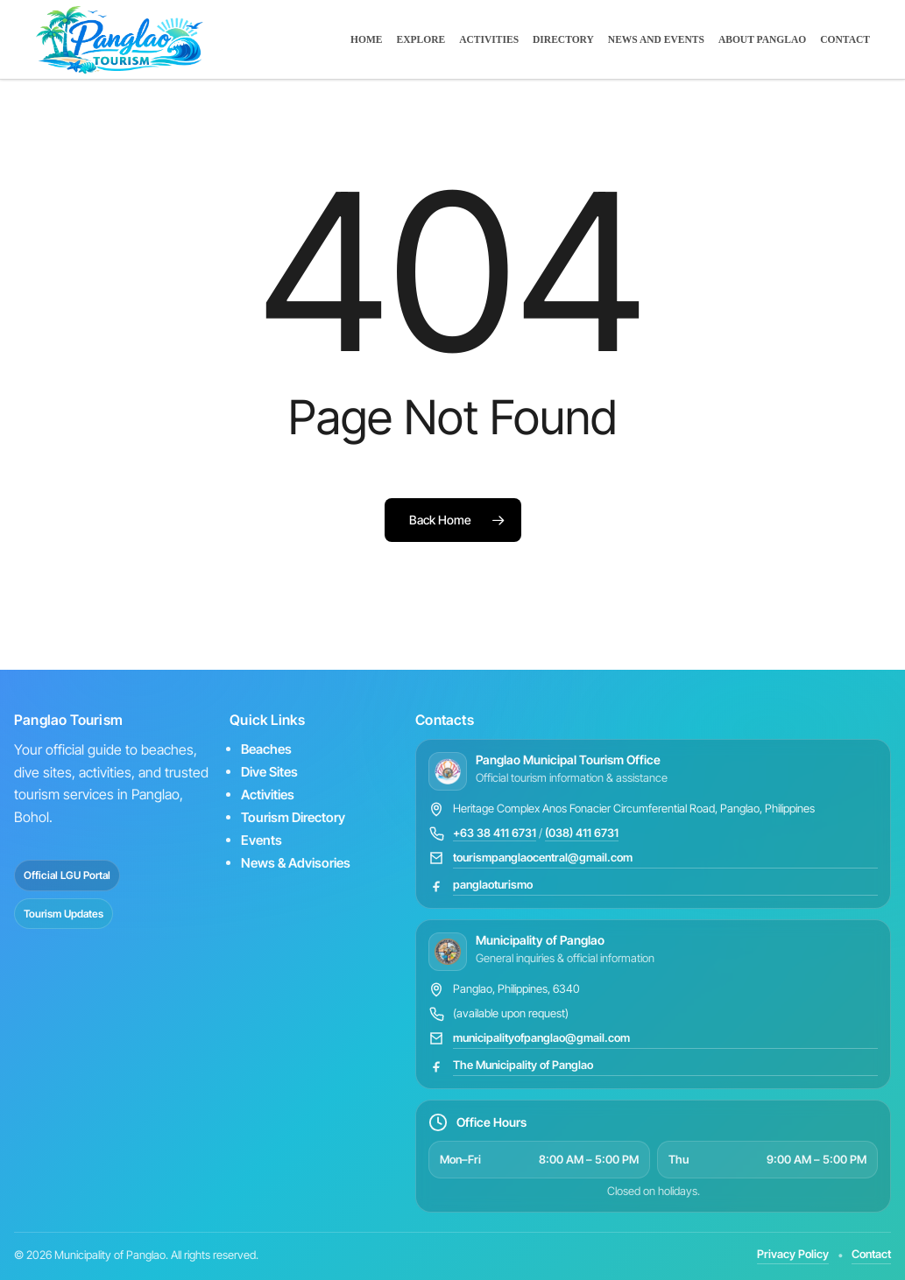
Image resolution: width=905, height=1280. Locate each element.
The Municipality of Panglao (523, 1065)
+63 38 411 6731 (494, 833)
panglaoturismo (493, 884)
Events (261, 840)
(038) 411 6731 (582, 833)
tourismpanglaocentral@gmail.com (543, 857)
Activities (267, 794)
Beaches (266, 749)
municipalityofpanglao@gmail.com (541, 1037)
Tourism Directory (293, 817)
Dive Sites (269, 771)
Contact (871, 1254)
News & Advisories (295, 863)
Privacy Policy (793, 1254)
